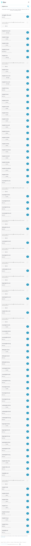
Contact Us (24, 542)
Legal (2, 542)
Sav (3, 2)
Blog (21, 542)
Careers (12, 542)
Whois (5, 542)
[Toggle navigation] (28, 2)
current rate (3, 536)
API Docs (8, 542)
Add (27, 16)
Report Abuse (16, 542)
